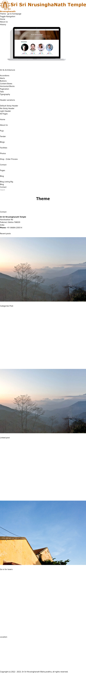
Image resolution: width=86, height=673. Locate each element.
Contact (3, 164)
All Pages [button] (4, 114)
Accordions (4, 75)
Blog (2, 176)
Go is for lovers (6, 569)
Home (2, 19)
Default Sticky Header (9, 105)
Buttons (3, 81)
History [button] (3, 24)
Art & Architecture (7, 70)
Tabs (2, 91)
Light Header (5, 111)
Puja (2, 130)
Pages (2, 170)
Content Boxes (6, 83)
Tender (3, 136)
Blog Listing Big (6, 181)
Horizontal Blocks (7, 86)
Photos (3, 153)
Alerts (2, 78)
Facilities (3, 147)
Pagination (4, 89)
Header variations (7, 100)
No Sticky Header (7, 108)
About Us (4, 22)
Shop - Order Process (9, 159)
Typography (5, 94)
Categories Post (6, 306)
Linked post (5, 437)
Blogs (2, 142)
